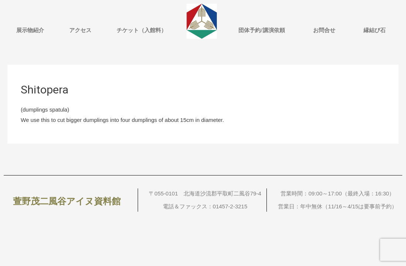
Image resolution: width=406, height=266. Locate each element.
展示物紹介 (30, 30)
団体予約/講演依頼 (261, 30)
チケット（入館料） (142, 30)
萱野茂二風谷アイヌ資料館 (67, 201)
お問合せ (324, 30)
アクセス (80, 30)
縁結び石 (374, 30)
